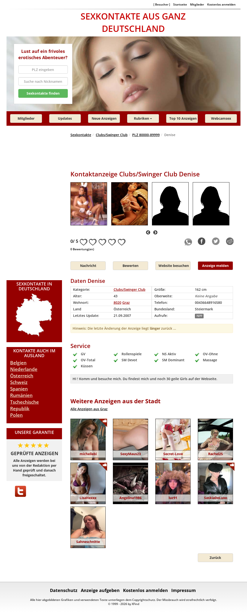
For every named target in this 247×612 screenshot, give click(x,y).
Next (155, 232)
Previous (148, 232)
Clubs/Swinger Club (112, 134)
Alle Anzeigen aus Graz (89, 409)
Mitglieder (197, 4)
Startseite (180, 4)
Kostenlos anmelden (221, 4)
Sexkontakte (80, 134)
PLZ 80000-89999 (146, 134)
